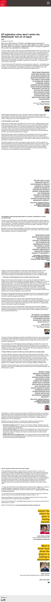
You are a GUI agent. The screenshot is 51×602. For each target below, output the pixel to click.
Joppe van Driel (45, 101)
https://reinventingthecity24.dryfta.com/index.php (28, 505)
